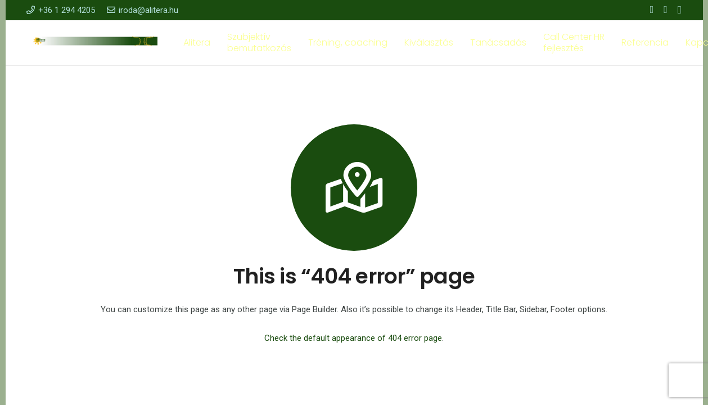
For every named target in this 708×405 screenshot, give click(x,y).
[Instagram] (680, 10)
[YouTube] (666, 9)
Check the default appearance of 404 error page (353, 338)
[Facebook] (652, 9)
